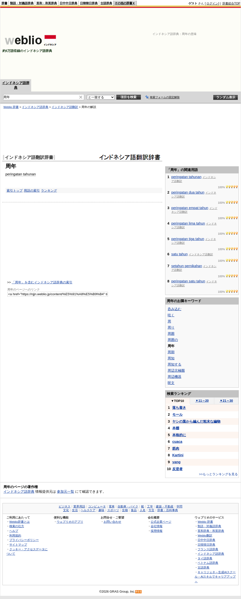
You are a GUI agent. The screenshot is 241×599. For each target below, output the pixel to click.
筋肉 (175, 448)
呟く (171, 315)
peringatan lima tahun (188, 223)
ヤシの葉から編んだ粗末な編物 (196, 421)
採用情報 (156, 530)
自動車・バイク (128, 506)
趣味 (101, 510)
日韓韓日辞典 (89, 3)
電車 (112, 506)
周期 (171, 352)
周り (171, 327)
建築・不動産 (165, 506)
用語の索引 (32, 190)
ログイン (212, 3)
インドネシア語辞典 (35, 107)
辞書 (4, 3)
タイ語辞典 (205, 558)
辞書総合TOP (231, 3)
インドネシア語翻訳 (65, 107)
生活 (75, 510)
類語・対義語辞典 (22, 3)
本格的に (179, 435)
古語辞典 (106, 3)
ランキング (49, 190)
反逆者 (177, 469)
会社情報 (156, 526)
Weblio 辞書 (11, 107)
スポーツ (113, 510)
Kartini (178, 455)
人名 (143, 510)
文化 (66, 510)
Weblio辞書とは (19, 521)
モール (177, 414)
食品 (134, 510)
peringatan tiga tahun (187, 239)
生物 (125, 510)
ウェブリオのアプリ (70, 521)
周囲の (173, 340)
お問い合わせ (112, 521)
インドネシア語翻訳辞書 (29, 157)
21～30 (226, 400)
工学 (150, 506)
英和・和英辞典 (46, 3)
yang (176, 462)
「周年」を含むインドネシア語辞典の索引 (42, 282)
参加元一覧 (65, 491)
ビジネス (64, 506)
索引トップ (15, 190)
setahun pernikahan (186, 266)
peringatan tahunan (20, 174)
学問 (179, 506)
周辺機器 (174, 377)
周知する (174, 364)
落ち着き (179, 408)
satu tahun (179, 254)
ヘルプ (13, 530)
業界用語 (79, 506)
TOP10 (177, 401)
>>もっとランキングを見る (218, 474)
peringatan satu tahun (188, 281)
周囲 (171, 334)
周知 (171, 358)
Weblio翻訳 (205, 535)
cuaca (177, 442)
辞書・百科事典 (167, 510)
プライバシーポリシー (24, 539)
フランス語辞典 (208, 549)
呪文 (171, 383)
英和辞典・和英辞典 (211, 530)
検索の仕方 (16, 526)
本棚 (175, 428)
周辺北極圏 (176, 370)
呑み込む (174, 309)
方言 (151, 510)
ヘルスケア (88, 510)
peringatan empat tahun (189, 208)
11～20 (202, 400)
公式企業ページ (161, 521)
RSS (139, 591)
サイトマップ (18, 544)
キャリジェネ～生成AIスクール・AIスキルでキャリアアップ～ (215, 576)
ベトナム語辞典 (208, 562)
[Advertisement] (174, 43)
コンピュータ (97, 506)
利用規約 (15, 535)
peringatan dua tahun (187, 192)
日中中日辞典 (68, 3)
